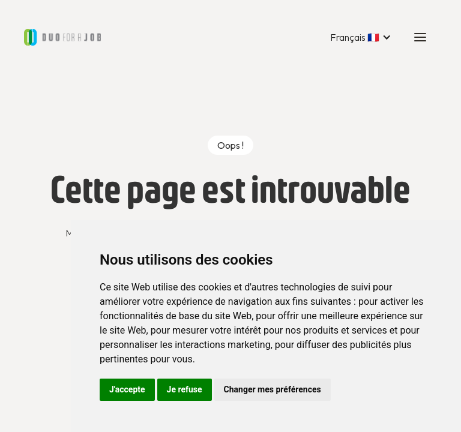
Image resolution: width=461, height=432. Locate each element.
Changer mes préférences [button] (272, 389)
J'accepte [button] (127, 389)
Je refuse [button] (184, 389)
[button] (360, 37)
